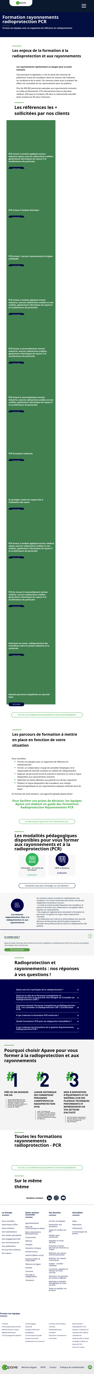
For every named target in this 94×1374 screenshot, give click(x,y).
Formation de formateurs (57, 1324)
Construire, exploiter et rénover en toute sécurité (58, 1271)
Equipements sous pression (35, 1341)
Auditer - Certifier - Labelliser (56, 1265)
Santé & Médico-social (34, 1255)
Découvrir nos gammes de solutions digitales (58, 1277)
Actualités (77, 1213)
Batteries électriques (9, 1332)
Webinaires (77, 1224)
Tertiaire (28, 1268)
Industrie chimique (33, 1248)
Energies (28, 1244)
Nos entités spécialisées (11, 1235)
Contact (52, 1367)
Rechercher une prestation (55, 1225)
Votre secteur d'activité (32, 1214)
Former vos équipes (57, 1221)
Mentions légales (29, 1367)
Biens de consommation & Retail (35, 1227)
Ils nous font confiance (11, 1250)
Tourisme (29, 1271)
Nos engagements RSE (11, 1239)
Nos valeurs (7, 1253)
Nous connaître (8, 1221)
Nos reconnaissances (10, 1242)
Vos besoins (55, 1213)
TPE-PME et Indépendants (31, 1276)
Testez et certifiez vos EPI (57, 1231)
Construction (30, 1237)
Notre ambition (8, 1228)
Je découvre (32, 874)
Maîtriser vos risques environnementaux (57, 1254)
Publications (77, 1228)
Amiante (5, 1324)
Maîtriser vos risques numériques (57, 1259)
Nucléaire (52, 1332)
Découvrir (16, 704)
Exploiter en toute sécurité (56, 1241)
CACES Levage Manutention (11, 1335)
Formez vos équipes (10, 1314)
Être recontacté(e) (17, 950)
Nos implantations (9, 1232)
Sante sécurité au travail (80, 1338)
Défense (28, 1241)
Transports (29, 1280)
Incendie (52, 1327)
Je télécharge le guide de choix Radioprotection (47, 821)
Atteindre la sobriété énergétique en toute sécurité (57, 1283)
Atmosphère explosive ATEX (11, 1327)
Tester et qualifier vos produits (58, 1289)
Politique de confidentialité (72, 1367)
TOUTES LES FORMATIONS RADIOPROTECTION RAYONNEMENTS (47, 715)
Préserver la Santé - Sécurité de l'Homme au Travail (59, 1248)
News (74, 1221)
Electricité (28, 1327)
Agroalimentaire (32, 1223)
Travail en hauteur (78, 1347)
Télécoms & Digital (33, 1264)
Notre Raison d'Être (10, 1224)
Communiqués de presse (79, 1233)
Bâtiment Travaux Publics (10, 1330)
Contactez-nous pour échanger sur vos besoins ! (47, 885)
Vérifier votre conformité (54, 1236)
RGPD (43, 1367)
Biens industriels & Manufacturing (33, 1233)
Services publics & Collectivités (32, 1260)
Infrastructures (31, 1251)
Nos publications (9, 1246)
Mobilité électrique (55, 1330)
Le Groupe (7, 1213)
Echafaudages (30, 1324)
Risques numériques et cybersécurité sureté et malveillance (80, 1332)
